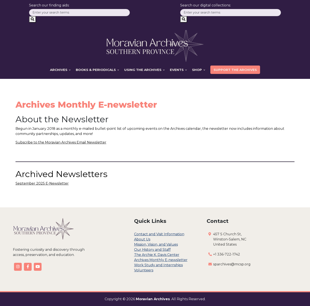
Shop (198, 70)
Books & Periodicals (97, 70)
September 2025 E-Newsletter (42, 183)
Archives (60, 70)
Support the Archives (235, 70)
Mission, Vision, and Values (156, 244)
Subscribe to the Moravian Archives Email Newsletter (61, 142)
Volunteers (143, 270)
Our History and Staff (152, 250)
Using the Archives (144, 70)
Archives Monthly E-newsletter (161, 260)
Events (178, 70)
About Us (142, 239)
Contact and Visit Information (159, 234)
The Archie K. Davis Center (156, 255)
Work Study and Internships (158, 265)
